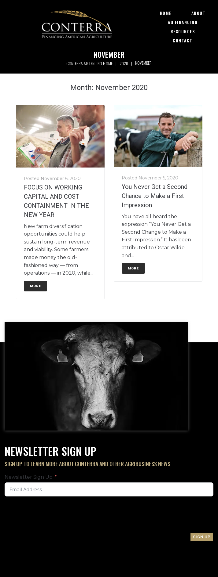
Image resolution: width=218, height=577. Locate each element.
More (35, 286)
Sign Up (202, 537)
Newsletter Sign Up (29, 477)
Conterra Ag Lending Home (89, 63)
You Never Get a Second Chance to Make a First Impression (154, 196)
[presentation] (106, 514)
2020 (124, 63)
